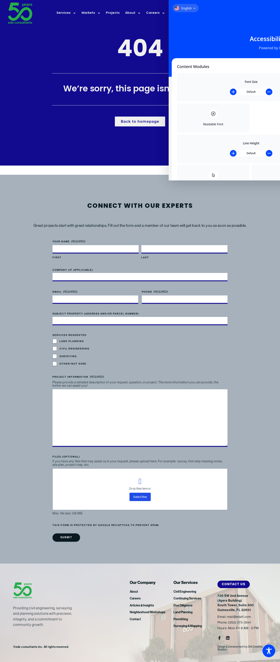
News (178, 13)
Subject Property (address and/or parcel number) (95, 308)
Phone (155, 286)
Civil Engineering (74, 343)
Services (66, 13)
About (133, 13)
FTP (248, 13)
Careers (155, 13)
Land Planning (72, 335)
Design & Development (232, 646)
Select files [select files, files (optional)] (140, 496)
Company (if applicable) (72, 264)
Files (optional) (66, 456)
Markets (91, 13)
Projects (113, 13)
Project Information (78, 371)
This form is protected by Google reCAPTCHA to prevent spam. (105, 525)
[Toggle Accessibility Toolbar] (269, 651)
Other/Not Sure (73, 358)
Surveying (68, 350)
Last (145, 251)
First (56, 251)
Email (64, 286)
